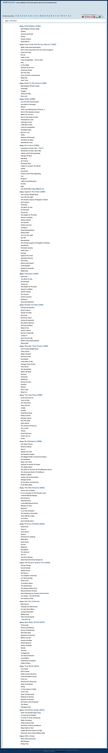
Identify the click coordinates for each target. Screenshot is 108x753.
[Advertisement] (54, 9)
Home (6, 20)
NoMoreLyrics (9, 2)
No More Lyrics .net (60, 751)
